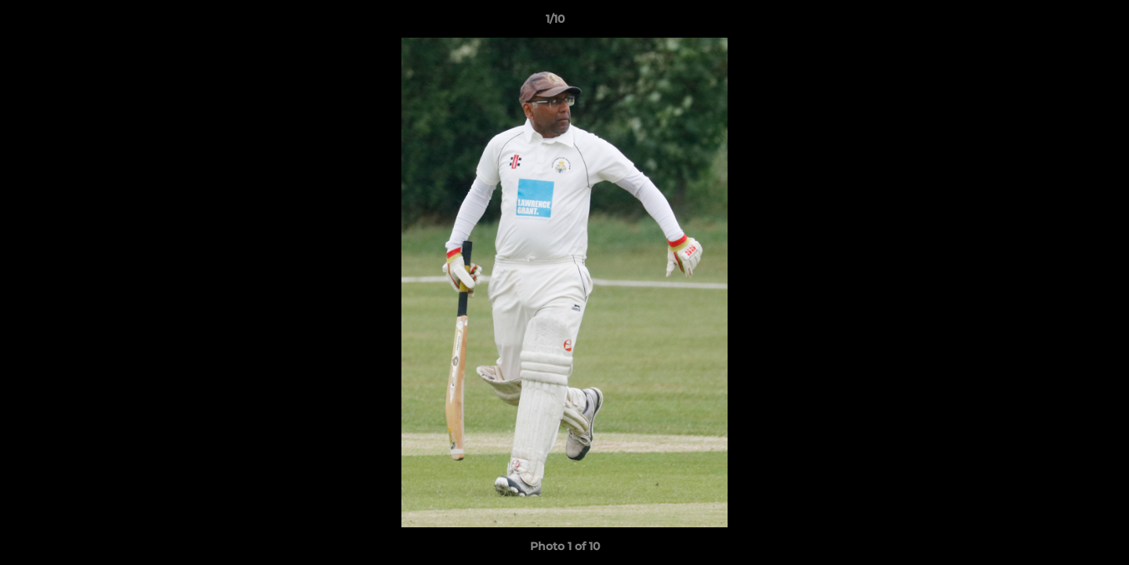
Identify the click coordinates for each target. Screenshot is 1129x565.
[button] (1063, 23)
